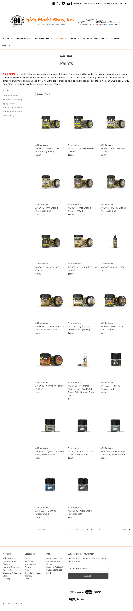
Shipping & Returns (12, 573)
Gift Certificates (92, 3)
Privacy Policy (9, 570)
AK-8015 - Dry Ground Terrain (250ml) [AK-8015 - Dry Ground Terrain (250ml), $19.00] (46, 209)
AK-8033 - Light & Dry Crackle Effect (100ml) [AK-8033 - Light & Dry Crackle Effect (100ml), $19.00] (79, 328)
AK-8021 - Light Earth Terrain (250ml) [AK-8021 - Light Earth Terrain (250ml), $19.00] (82, 269)
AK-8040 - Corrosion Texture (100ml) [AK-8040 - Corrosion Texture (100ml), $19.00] (50, 387)
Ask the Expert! (10, 558)
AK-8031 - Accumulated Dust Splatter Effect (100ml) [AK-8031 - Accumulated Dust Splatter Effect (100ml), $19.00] (49, 328)
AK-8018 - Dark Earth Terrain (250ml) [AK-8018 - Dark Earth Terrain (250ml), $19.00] (50, 269)
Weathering (8, 115)
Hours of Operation (11, 567)
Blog (5, 576)
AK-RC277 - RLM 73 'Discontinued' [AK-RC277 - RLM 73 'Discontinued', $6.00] (110, 387)
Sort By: (40, 94)
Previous (41, 529)
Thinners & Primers (12, 111)
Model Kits (23, 38)
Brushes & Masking (13, 99)
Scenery (117, 38)
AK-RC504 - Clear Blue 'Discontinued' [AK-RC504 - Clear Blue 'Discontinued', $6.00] (46, 512)
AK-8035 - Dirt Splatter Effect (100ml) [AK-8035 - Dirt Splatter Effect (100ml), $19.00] (112, 328)
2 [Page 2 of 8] (73, 529)
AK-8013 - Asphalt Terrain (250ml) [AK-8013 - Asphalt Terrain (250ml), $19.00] (81, 150)
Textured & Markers (12, 107)
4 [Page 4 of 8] (83, 529)
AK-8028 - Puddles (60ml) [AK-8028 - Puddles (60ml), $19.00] (113, 267)
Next (126, 529)
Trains (7, 38)
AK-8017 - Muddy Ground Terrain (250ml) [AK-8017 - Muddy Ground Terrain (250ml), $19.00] (113, 209)
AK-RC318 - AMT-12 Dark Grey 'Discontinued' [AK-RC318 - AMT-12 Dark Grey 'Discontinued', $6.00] (80, 453)
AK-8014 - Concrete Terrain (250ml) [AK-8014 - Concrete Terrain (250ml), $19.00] (114, 150)
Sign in (106, 3)
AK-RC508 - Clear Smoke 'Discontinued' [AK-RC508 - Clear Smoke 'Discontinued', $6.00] (80, 512)
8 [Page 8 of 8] (99, 529)
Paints (61, 38)
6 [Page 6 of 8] (91, 529)
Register (117, 3)
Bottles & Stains (11, 95)
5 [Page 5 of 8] (87, 529)
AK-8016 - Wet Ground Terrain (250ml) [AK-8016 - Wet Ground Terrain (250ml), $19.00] (79, 209)
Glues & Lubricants (95, 38)
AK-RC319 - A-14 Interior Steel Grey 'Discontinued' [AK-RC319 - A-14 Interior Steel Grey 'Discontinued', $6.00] (113, 453)
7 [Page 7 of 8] (95, 529)
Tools (74, 38)
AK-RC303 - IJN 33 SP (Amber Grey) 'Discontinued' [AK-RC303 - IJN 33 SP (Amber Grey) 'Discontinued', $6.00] (50, 453)
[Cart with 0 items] (126, 3)
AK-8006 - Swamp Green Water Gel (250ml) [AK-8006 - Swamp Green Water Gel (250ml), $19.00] (47, 150)
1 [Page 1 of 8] (69, 529)
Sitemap (6, 579)
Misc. (6, 45)
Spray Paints (9, 103)
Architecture (43, 38)
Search (77, 3)
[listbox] (53, 94)
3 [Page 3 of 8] (78, 529)
